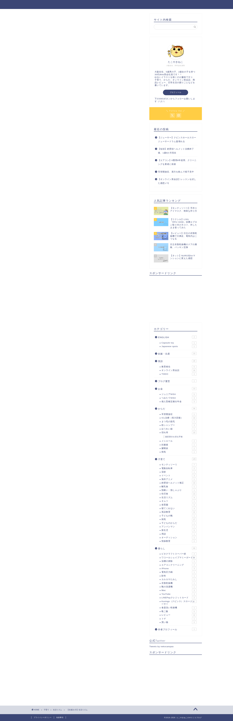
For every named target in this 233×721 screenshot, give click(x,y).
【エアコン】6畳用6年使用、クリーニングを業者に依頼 (177, 162)
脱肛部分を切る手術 (174, 437)
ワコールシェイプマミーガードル (178, 557)
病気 (178, 451)
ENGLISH (177, 337)
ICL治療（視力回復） (178, 417)
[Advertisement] (88, 334)
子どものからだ (178, 523)
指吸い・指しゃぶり (178, 490)
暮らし (177, 548)
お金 (177, 388)
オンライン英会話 (178, 370)
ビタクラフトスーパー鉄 (178, 553)
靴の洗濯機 (178, 586)
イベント (178, 475)
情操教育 (178, 541)
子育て (177, 459)
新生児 (178, 530)
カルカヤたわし (178, 579)
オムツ (178, 501)
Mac (178, 590)
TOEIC (178, 374)
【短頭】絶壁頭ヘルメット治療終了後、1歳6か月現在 (176, 151)
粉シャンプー (178, 425)
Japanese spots (178, 346)
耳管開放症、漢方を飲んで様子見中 (176, 172)
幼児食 (178, 493)
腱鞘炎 (178, 448)
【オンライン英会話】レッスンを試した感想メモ (177, 181)
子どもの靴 (178, 515)
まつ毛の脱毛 (178, 421)
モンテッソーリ (178, 464)
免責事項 (59, 717)
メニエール (178, 441)
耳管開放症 (178, 414)
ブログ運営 (177, 380)
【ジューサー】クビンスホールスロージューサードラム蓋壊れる (177, 139)
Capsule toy (178, 342)
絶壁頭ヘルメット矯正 (178, 482)
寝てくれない (178, 508)
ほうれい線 (178, 428)
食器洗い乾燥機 (178, 607)
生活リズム (41, 19)
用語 (178, 534)
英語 (177, 360)
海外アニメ (178, 479)
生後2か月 (42, 289)
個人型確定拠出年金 (178, 401)
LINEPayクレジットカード (178, 597)
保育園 (178, 504)
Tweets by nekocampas (161, 646)
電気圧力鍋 (178, 572)
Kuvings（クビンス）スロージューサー (178, 602)
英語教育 (178, 512)
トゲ (178, 618)
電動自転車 (178, 468)
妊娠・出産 (177, 353)
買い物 (178, 622)
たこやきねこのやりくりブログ (116, 4)
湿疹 (178, 472)
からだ (177, 408)
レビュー (178, 615)
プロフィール (175, 92)
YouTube (178, 594)
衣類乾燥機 (178, 583)
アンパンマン (178, 526)
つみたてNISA (178, 398)
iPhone (178, 568)
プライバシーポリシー (43, 717)
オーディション (178, 537)
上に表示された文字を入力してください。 (54, 489)
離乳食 (178, 486)
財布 (178, 575)
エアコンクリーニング (178, 564)
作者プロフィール (177, 629)
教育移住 (178, 366)
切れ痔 (178, 432)
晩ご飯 (178, 611)
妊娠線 (178, 444)
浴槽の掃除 (178, 561)
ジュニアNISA (178, 394)
